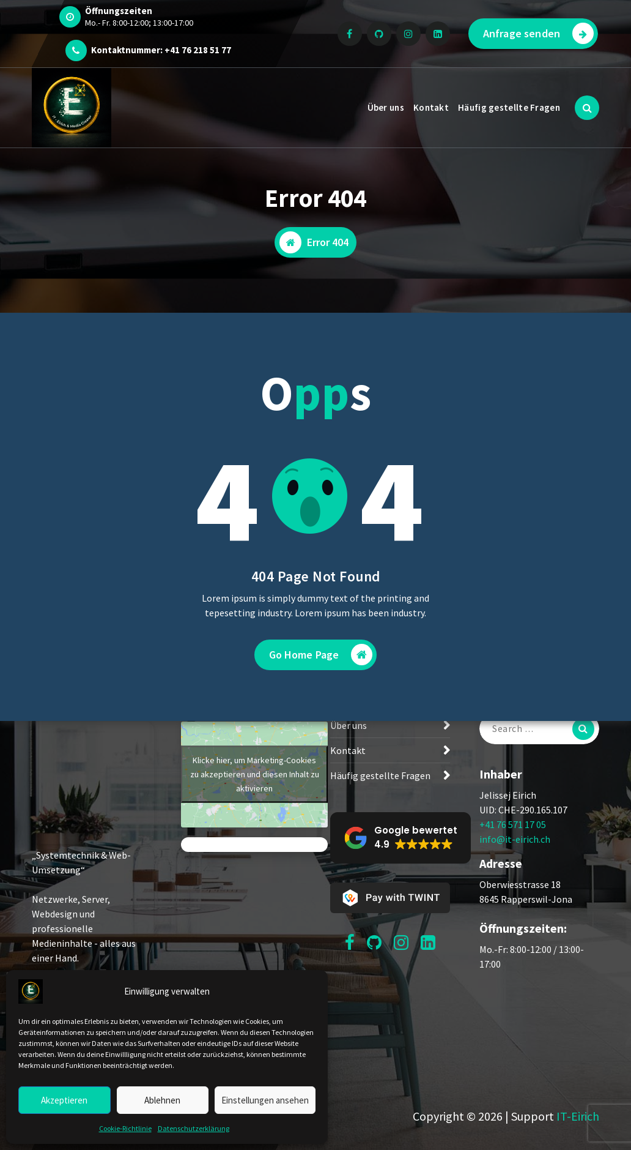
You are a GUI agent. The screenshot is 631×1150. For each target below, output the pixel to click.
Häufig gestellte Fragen (509, 107)
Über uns (385, 107)
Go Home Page (321, 654)
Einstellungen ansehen (265, 1100)
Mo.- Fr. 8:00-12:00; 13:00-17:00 (139, 22)
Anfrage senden (538, 33)
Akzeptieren (64, 1100)
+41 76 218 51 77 (197, 50)
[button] (400, 838)
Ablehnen (162, 1100)
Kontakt (431, 107)
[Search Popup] (587, 107)
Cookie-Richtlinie (125, 1128)
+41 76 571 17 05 (512, 824)
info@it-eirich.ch (514, 839)
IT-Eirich (577, 1116)
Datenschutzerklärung (193, 1128)
